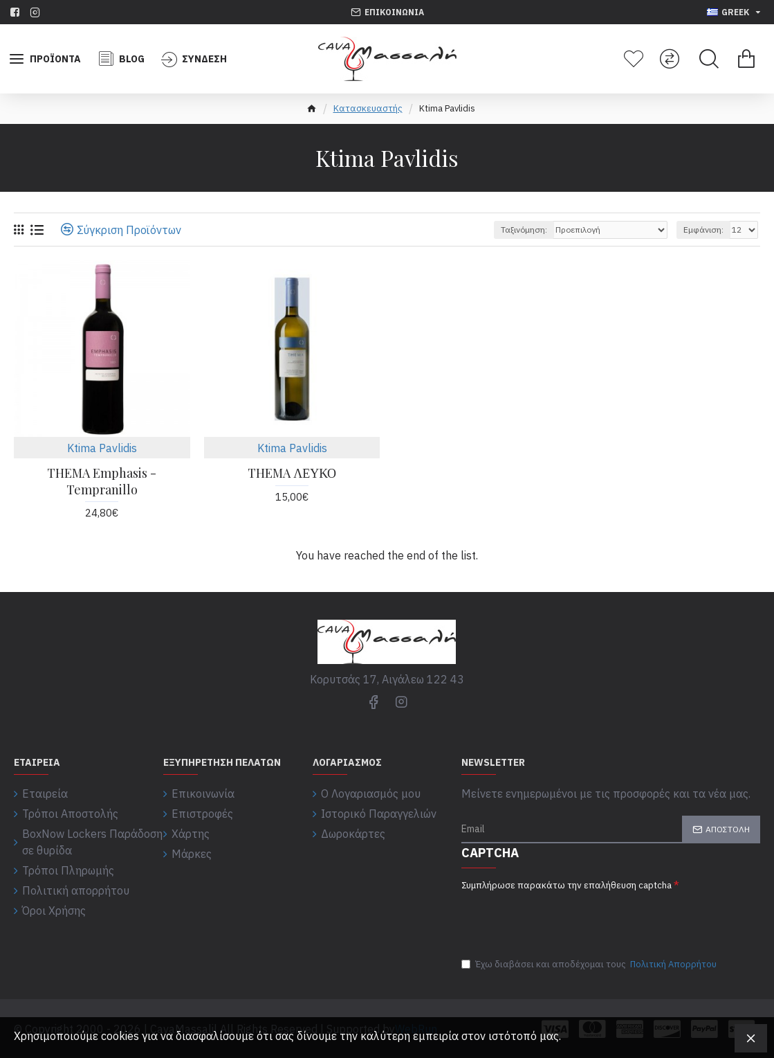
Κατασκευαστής (368, 108)
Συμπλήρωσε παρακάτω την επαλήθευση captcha (566, 885)
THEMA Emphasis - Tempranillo (101, 481)
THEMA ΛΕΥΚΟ (292, 473)
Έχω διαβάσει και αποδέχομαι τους (590, 964)
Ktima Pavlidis (102, 448)
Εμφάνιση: (703, 229)
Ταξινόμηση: (524, 229)
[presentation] (558, 917)
